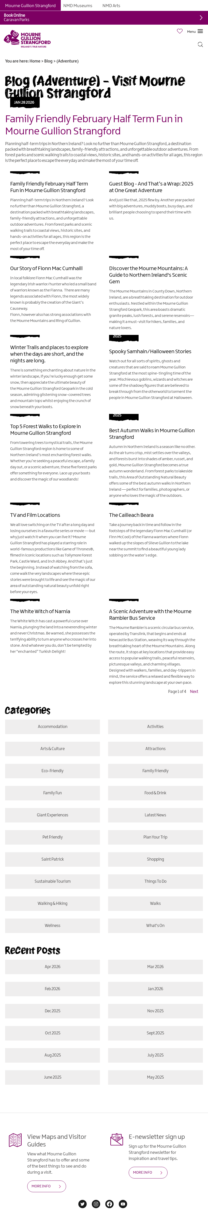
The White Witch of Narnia (40, 611)
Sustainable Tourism (53, 881)
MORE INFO (41, 1186)
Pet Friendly (52, 837)
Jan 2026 (155, 989)
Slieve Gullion (159, 543)
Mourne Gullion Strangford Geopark (46, 389)
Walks (155, 904)
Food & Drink (155, 793)
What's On (155, 926)
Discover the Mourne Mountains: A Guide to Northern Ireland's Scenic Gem (148, 275)
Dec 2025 (52, 1011)
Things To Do (155, 881)
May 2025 (155, 1077)
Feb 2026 (52, 989)
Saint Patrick (52, 859)
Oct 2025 (52, 1033)
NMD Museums (77, 6)
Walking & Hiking (52, 904)
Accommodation (52, 727)
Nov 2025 (155, 1011)
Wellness (52, 926)
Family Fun (52, 793)
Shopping (155, 859)
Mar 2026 (155, 967)
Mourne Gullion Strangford (30, 6)
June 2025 (52, 1077)
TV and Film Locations (35, 515)
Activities (155, 727)
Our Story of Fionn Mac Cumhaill (46, 268)
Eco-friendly (52, 771)
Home (34, 61)
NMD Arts (111, 6)
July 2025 (155, 1055)
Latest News (155, 815)
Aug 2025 (52, 1055)
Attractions (155, 749)
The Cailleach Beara (131, 515)
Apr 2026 (53, 967)
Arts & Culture (52, 749)
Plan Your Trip (155, 837)
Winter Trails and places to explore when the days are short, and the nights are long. (49, 354)
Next (194, 692)
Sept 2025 (155, 1033)
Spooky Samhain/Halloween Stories (150, 351)
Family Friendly (155, 771)
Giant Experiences (52, 815)
